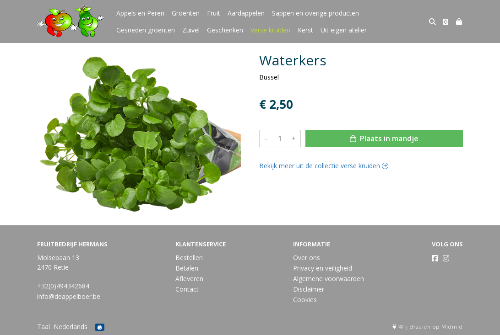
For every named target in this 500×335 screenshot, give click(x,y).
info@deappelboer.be (68, 296)
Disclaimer (308, 289)
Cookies (305, 299)
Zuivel (191, 30)
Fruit (213, 13)
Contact (187, 289)
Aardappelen (246, 13)
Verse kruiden (270, 30)
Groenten (186, 13)
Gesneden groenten (145, 30)
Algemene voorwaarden (328, 278)
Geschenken (225, 30)
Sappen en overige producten (315, 13)
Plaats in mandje (384, 138)
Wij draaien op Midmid (427, 327)
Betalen (186, 268)
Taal (43, 326)
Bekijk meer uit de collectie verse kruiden (323, 165)
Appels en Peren (140, 13)
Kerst (305, 30)
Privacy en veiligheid (322, 268)
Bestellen (189, 257)
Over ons (306, 257)
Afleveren (189, 278)
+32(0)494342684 (63, 286)
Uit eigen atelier (344, 30)
